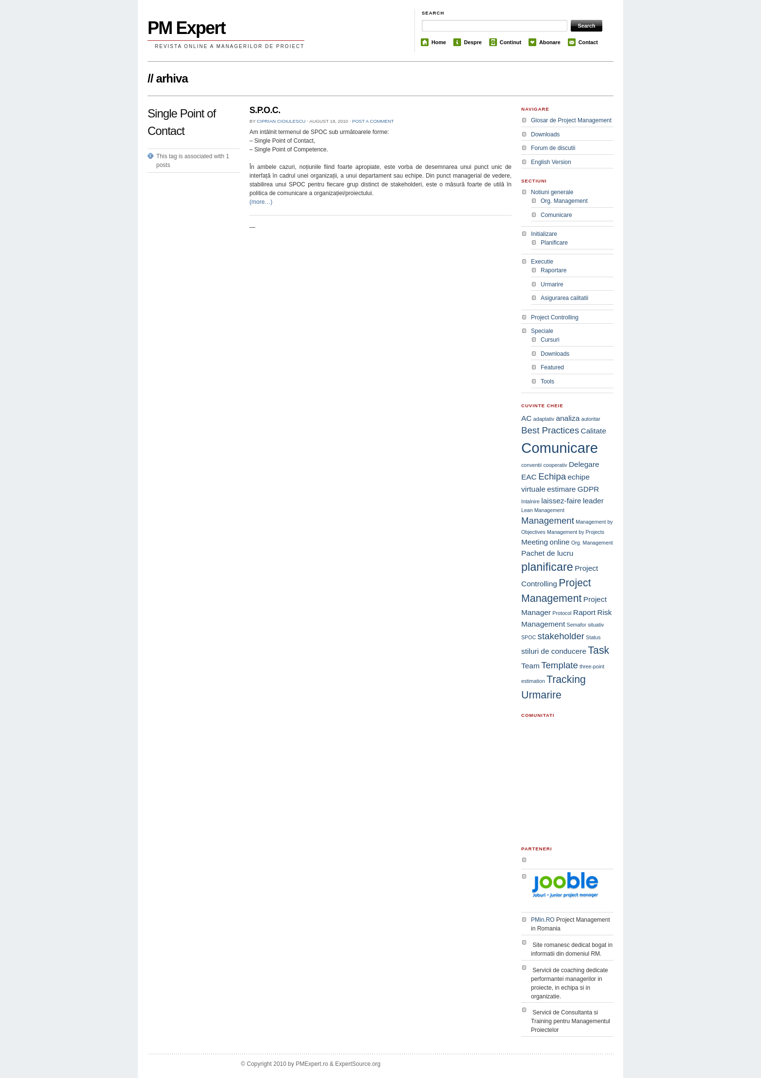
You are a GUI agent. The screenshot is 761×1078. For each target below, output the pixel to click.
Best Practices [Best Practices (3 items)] (550, 430)
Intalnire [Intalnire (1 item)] (530, 501)
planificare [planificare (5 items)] (547, 567)
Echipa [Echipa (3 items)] (552, 476)
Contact (588, 42)
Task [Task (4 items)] (598, 650)
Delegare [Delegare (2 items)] (584, 464)
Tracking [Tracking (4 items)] (566, 679)
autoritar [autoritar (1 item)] (590, 419)
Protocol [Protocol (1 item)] (561, 613)
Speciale (542, 331)
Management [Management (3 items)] (547, 520)
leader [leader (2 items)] (593, 501)
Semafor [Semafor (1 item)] (576, 625)
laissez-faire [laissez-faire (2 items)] (561, 501)
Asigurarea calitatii (564, 298)
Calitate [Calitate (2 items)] (593, 431)
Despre (473, 42)
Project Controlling (555, 317)
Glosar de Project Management (571, 120)
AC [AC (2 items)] (526, 418)
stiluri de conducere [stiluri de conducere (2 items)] (553, 651)
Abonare (550, 42)
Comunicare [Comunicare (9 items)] (559, 448)
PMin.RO (543, 919)
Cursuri (550, 339)
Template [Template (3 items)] (559, 665)
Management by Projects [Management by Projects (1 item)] (575, 532)
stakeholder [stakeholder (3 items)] (561, 636)
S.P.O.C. (265, 110)
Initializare (544, 234)
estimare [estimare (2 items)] (561, 489)
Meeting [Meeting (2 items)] (534, 542)
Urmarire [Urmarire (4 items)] (541, 695)
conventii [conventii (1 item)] (531, 465)
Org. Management (564, 201)
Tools (547, 381)
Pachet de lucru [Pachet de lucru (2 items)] (547, 553)
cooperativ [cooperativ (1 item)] (555, 465)
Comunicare (556, 215)
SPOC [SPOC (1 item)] (528, 637)
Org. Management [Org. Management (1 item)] (592, 543)
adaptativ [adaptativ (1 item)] (543, 419)
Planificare (554, 242)
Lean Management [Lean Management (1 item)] (542, 510)
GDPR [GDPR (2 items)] (588, 489)
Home (438, 42)
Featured (552, 367)
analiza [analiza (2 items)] (567, 418)
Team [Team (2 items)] (530, 666)
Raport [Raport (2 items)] (584, 612)
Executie (542, 261)
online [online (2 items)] (559, 542)
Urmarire (552, 284)
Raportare (553, 270)
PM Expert (186, 28)
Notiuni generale (552, 192)
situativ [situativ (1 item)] (596, 625)
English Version (551, 162)
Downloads (545, 134)
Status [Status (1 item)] (593, 637)
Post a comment (373, 121)
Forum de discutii (553, 148)
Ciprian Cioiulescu (281, 121)
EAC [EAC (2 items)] (529, 477)
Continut (510, 42)
